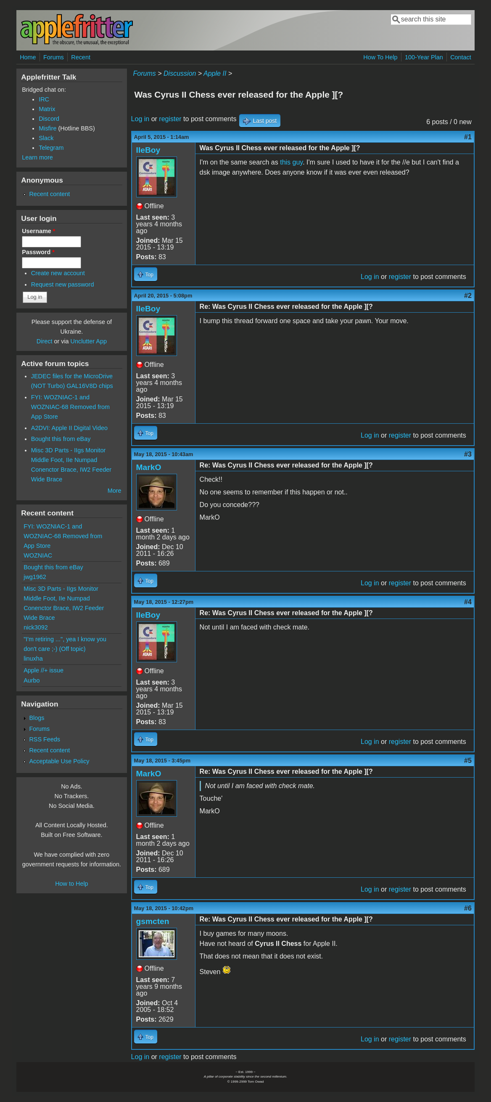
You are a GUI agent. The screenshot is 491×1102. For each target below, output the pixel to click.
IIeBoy (148, 150)
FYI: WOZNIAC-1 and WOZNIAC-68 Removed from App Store (70, 407)
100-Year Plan (424, 57)
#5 (468, 760)
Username (38, 231)
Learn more (37, 157)
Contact (460, 57)
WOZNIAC (38, 555)
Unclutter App (89, 341)
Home (28, 57)
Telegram (51, 147)
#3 (468, 454)
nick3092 (36, 627)
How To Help (380, 57)
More (114, 490)
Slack (46, 138)
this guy (291, 162)
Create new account (58, 273)
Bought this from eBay (61, 438)
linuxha (33, 658)
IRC (44, 99)
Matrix (47, 109)
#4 (468, 601)
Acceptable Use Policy (59, 761)
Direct (45, 341)
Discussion (180, 73)
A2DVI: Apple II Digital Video (69, 428)
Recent (80, 57)
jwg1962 (35, 577)
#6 (468, 908)
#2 (468, 295)
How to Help (71, 883)
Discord (49, 118)
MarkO (148, 467)
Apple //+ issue (43, 670)
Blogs (36, 717)
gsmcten (152, 921)
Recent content (49, 194)
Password (38, 252)
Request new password (62, 284)
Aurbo (32, 680)
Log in (140, 118)
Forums (53, 57)
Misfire (47, 128)
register (170, 118)
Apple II (214, 73)
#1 (468, 137)
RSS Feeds (44, 739)
